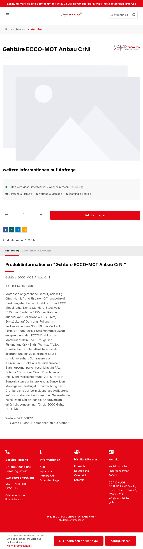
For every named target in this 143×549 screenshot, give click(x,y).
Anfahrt (113, 475)
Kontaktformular (14, 499)
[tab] (12, 251)
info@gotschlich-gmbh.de (119, 3)
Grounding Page (49, 480)
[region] (71, 113)
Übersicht (80, 466)
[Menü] (8, 14)
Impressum (46, 471)
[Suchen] (133, 15)
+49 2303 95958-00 (68, 3)
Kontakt (114, 459)
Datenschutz (47, 475)
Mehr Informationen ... (19, 545)
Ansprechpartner (119, 470)
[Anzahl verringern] (6, 214)
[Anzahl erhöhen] (41, 214)
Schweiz (79, 479)
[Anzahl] (24, 214)
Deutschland (81, 470)
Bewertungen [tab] (45, 250)
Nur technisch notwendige (78, 541)
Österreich (80, 475)
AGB (42, 466)
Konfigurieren (120, 541)
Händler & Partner (85, 459)
